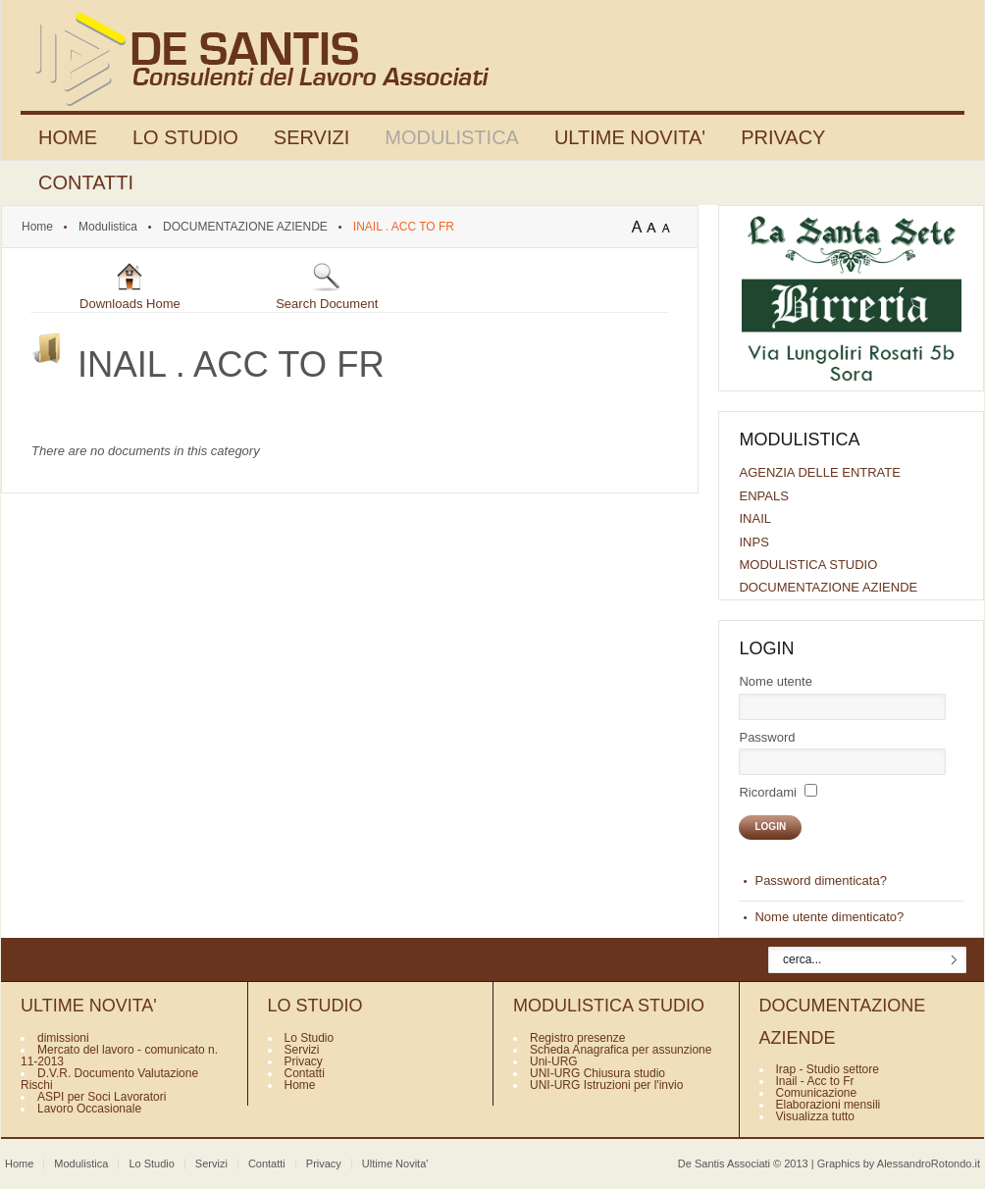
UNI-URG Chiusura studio (597, 1073)
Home (37, 226)
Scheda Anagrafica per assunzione (620, 1050)
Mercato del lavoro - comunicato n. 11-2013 (119, 1055)
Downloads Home (130, 286)
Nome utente (775, 681)
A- (670, 227)
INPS (753, 542)
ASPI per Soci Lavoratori (101, 1097)
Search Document (327, 286)
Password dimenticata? (820, 880)
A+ (639, 227)
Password (767, 737)
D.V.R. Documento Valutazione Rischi (109, 1079)
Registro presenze (577, 1038)
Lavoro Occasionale (89, 1108)
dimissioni (63, 1038)
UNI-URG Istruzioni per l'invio (606, 1085)
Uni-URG (554, 1061)
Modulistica (107, 226)
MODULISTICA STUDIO (808, 564)
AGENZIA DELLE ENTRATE (819, 472)
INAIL (755, 518)
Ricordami (768, 792)
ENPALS (763, 496)
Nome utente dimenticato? (829, 916)
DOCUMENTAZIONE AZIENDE (245, 226)
